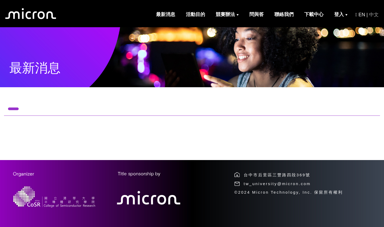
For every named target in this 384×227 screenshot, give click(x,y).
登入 (340, 14)
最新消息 (165, 14)
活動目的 (195, 14)
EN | (367, 14)
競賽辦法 (227, 14)
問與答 (256, 14)
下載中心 (313, 14)
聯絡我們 (284, 14)
